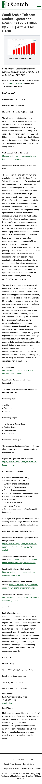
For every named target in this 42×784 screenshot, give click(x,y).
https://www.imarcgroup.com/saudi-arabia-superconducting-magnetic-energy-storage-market (19, 547)
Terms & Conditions (30, 764)
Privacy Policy (27, 768)
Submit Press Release (12, 764)
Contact (38, 768)
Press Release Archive (24, 760)
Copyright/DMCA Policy (10, 768)
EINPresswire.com (15, 83)
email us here (7, 703)
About (11, 760)
